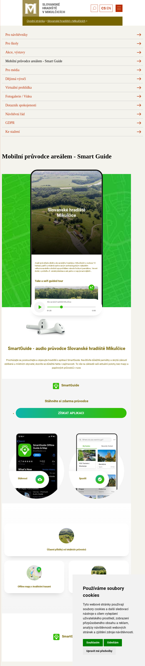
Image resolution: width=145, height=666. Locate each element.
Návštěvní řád (15, 114)
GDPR (10, 123)
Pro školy (11, 43)
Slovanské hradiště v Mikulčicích (66, 21)
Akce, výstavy (15, 52)
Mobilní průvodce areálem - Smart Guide (33, 61)
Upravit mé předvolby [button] (99, 651)
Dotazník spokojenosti (20, 105)
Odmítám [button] (112, 642)
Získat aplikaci (71, 413)
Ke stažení (12, 132)
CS (103, 8)
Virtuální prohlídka (18, 87)
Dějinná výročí (15, 79)
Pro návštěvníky (16, 35)
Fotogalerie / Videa (18, 96)
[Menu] (119, 8)
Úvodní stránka (36, 21)
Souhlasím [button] (92, 642)
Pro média (12, 70)
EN (109, 8)
